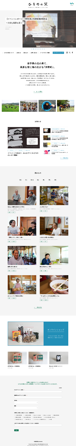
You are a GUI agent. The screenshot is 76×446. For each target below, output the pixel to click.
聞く (50, 180)
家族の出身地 (18, 417)
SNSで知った (28, 419)
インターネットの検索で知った (40, 419)
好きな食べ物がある (37, 417)
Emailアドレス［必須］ (19, 390)
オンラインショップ (58, 52)
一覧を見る (65, 158)
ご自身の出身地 (27, 415)
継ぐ (56, 180)
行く (26, 180)
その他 (50, 419)
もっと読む (39, 91)
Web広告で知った (19, 419)
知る (20, 180)
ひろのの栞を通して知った (49, 417)
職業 (15, 406)
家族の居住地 (56, 415)
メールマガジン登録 (45, 52)
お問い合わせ (34, 52)
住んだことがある (37, 415)
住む (38, 180)
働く (44, 180)
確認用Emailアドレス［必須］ (20, 395)
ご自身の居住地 (18, 415)
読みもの (26, 52)
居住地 (15, 400)
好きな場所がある (27, 417)
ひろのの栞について (9, 52)
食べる (32, 180)
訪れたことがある (47, 415)
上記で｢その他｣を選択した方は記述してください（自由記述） (26, 423)
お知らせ (19, 52)
